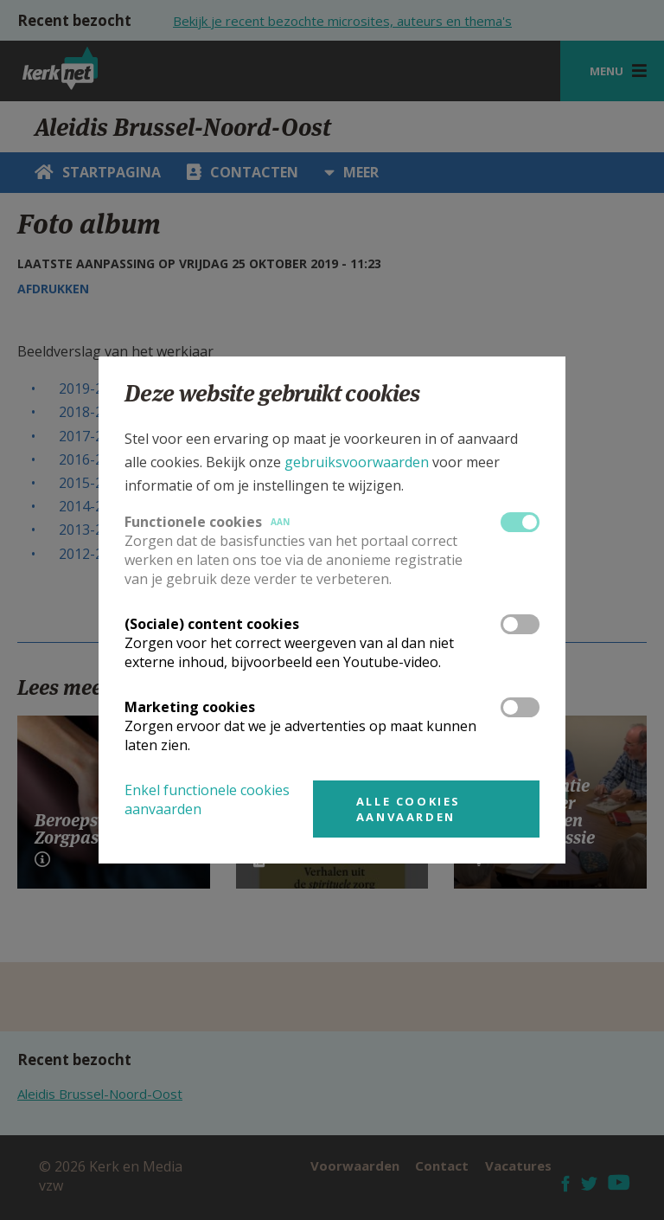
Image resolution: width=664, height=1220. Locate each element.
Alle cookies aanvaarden (408, 809)
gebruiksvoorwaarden (356, 462)
